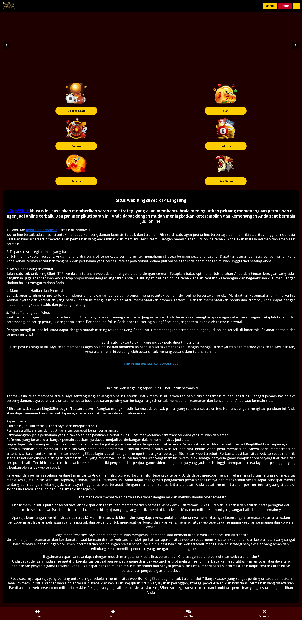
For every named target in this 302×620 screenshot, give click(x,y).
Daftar (284, 6)
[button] (6, 45)
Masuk (270, 6)
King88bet (19, 210)
